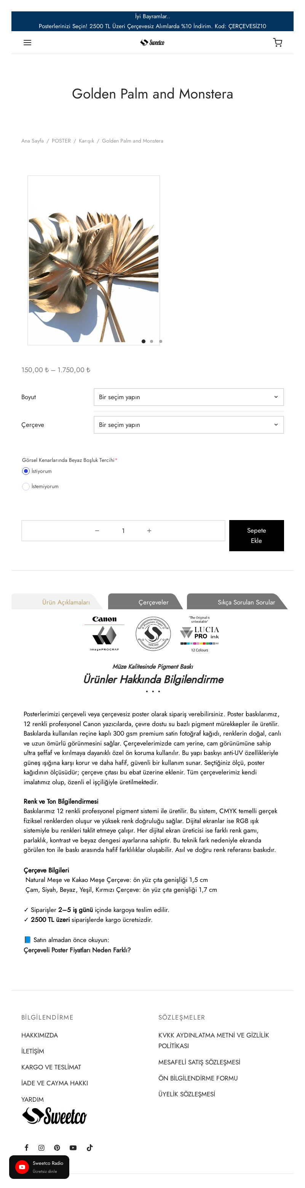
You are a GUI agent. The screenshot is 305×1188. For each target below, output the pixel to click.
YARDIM (32, 1088)
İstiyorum (37, 471)
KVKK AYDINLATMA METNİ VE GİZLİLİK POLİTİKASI (213, 1030)
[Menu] (27, 42)
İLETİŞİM (32, 1040)
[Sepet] (277, 42)
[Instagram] (41, 1138)
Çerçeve (32, 424)
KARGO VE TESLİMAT (51, 1056)
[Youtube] (73, 1138)
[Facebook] (26, 1138)
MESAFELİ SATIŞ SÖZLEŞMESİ (199, 1051)
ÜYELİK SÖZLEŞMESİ (186, 1083)
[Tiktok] (89, 1138)
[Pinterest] (57, 1138)
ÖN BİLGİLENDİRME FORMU (198, 1067)
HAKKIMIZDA (39, 1024)
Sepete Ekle (174, 530)
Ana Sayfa (32, 140)
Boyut (28, 396)
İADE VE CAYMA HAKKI (54, 1072)
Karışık (86, 140)
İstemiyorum (40, 486)
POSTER (61, 140)
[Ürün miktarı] (41, 530)
